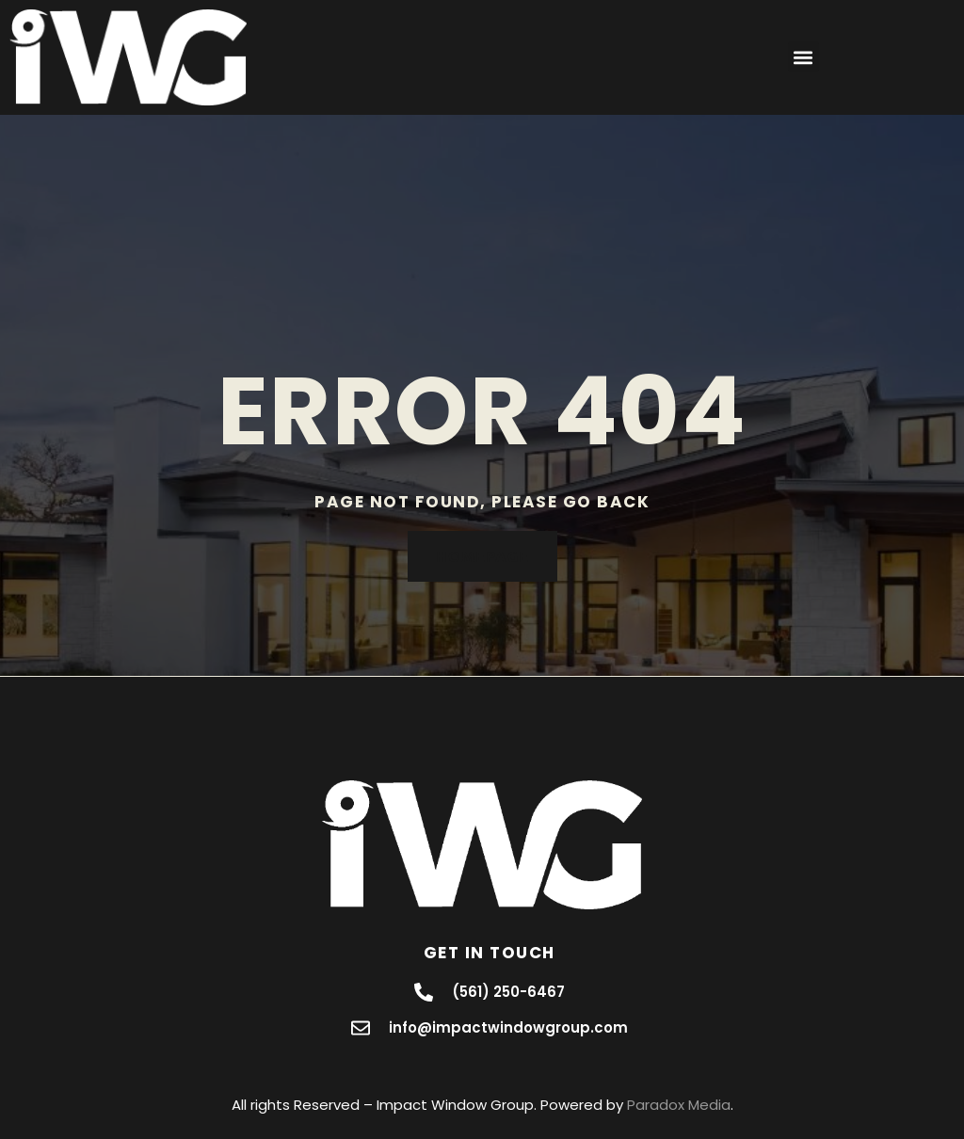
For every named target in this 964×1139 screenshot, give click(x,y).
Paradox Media (679, 1105)
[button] (803, 56)
